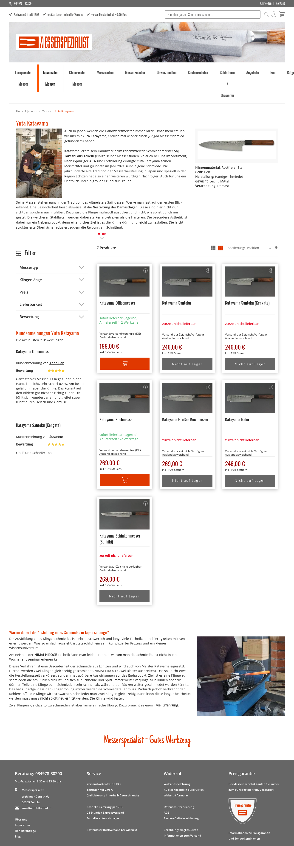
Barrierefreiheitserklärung (181, 791)
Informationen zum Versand (182, 809)
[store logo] (54, 42)
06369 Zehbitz (31, 775)
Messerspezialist (33, 763)
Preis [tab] (24, 265)
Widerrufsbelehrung (177, 757)
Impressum (22, 798)
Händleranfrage (25, 804)
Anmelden (265, 3)
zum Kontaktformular (36, 781)
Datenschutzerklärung (179, 780)
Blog (18, 810)
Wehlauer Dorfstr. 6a (35, 770)
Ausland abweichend (112, 310)
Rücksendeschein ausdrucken (184, 763)
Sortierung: (236, 221)
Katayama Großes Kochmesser (185, 392)
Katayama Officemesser (117, 276)
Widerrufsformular (176, 768)
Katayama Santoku (176, 276)
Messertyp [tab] (29, 240)
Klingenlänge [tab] (31, 252)
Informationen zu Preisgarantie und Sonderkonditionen (249, 809)
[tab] (102, 210)
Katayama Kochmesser (116, 392)
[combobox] (212, 14)
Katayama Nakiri (237, 392)
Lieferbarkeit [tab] (31, 277)
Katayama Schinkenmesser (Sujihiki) (119, 512)
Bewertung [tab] (29, 289)
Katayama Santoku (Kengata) (247, 276)
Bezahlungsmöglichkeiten (181, 803)
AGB (167, 786)
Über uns (21, 793)
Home (20, 84)
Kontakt (280, 3)
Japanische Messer (39, 84)
